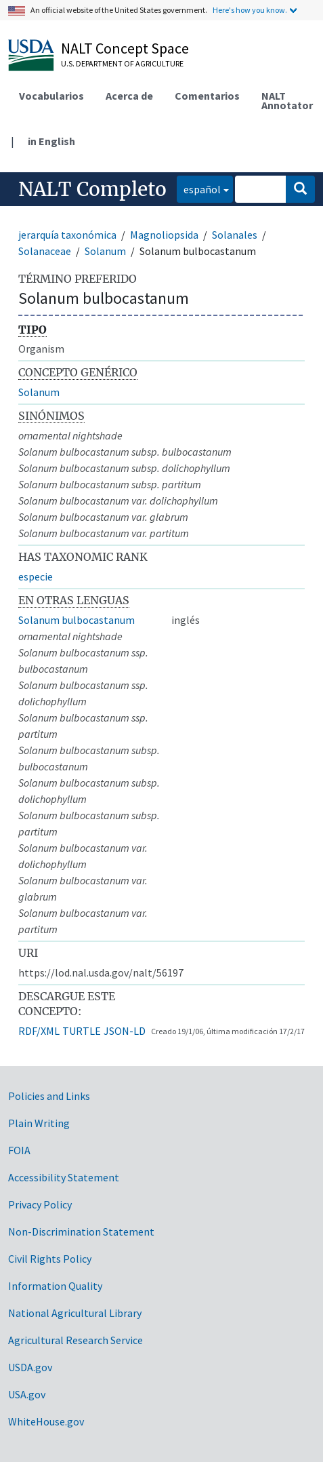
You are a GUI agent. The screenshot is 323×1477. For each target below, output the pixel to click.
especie (35, 576)
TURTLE (81, 1031)
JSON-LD (125, 1031)
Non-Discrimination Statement (81, 1231)
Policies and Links (49, 1096)
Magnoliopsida (164, 234)
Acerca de (129, 95)
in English (51, 141)
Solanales (234, 234)
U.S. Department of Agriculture (122, 63)
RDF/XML (39, 1031)
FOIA (19, 1150)
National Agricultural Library (75, 1313)
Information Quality (55, 1286)
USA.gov (26, 1394)
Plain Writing (39, 1123)
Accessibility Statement (63, 1177)
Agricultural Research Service (75, 1340)
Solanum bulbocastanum (76, 620)
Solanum (105, 251)
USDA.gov (30, 1367)
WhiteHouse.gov (46, 1421)
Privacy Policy (40, 1204)
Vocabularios (51, 95)
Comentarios (207, 95)
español (199, 188)
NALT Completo (92, 189)
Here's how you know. (250, 10)
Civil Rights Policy (49, 1258)
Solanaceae (44, 251)
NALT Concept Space (125, 48)
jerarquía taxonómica (67, 234)
